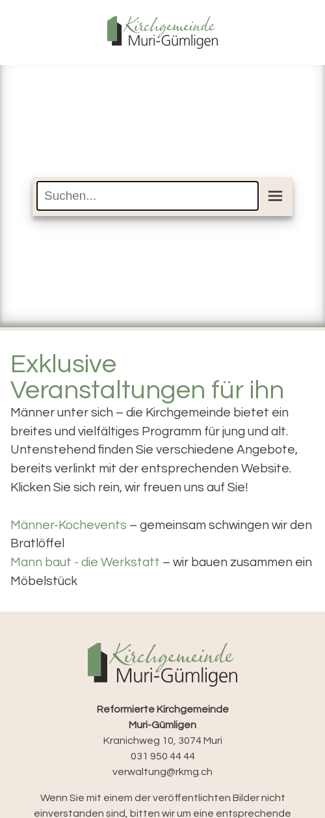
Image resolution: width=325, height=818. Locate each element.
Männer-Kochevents (68, 525)
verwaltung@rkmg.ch (162, 772)
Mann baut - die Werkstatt (85, 562)
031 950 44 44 (163, 756)
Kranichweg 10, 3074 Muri (163, 725)
